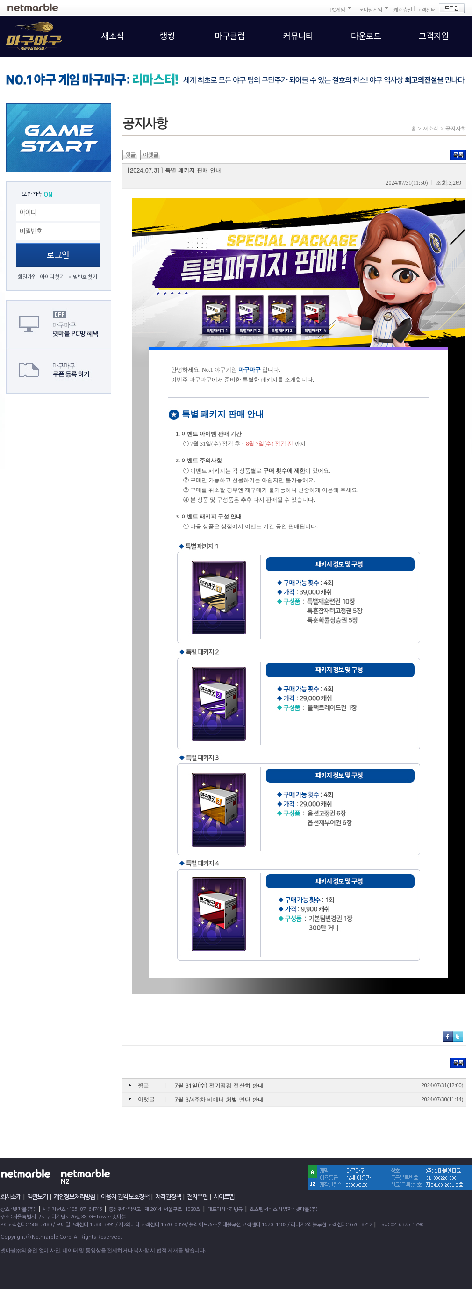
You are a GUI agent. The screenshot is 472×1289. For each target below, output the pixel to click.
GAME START (58, 137)
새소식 (430, 128)
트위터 (458, 1036)
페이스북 (448, 1036)
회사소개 (10, 1197)
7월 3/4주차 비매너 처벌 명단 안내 (219, 1099)
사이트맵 (224, 1197)
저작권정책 (168, 1197)
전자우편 (197, 1197)
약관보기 (37, 1197)
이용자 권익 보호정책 (125, 1197)
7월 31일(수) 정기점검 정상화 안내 (219, 1085)
